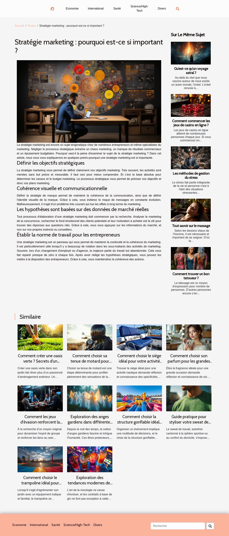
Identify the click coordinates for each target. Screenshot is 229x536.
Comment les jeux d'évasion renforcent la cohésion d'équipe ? (40, 422)
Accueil (19, 25)
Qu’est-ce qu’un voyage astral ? (191, 70)
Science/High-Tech (139, 8)
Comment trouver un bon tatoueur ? (190, 276)
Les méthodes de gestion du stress (191, 175)
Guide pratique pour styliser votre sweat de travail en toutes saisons (189, 422)
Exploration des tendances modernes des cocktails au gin (90, 483)
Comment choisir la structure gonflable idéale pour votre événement (139, 422)
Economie (72, 8)
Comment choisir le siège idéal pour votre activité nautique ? (139, 361)
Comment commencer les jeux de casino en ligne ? (191, 123)
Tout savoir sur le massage (191, 226)
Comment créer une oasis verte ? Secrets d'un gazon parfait (40, 361)
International (96, 8)
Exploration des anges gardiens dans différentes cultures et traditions (90, 422)
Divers (162, 8)
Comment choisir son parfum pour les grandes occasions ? (189, 361)
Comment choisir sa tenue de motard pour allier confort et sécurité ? (90, 361)
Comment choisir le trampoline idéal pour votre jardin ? (40, 483)
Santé (117, 8)
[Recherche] (178, 526)
